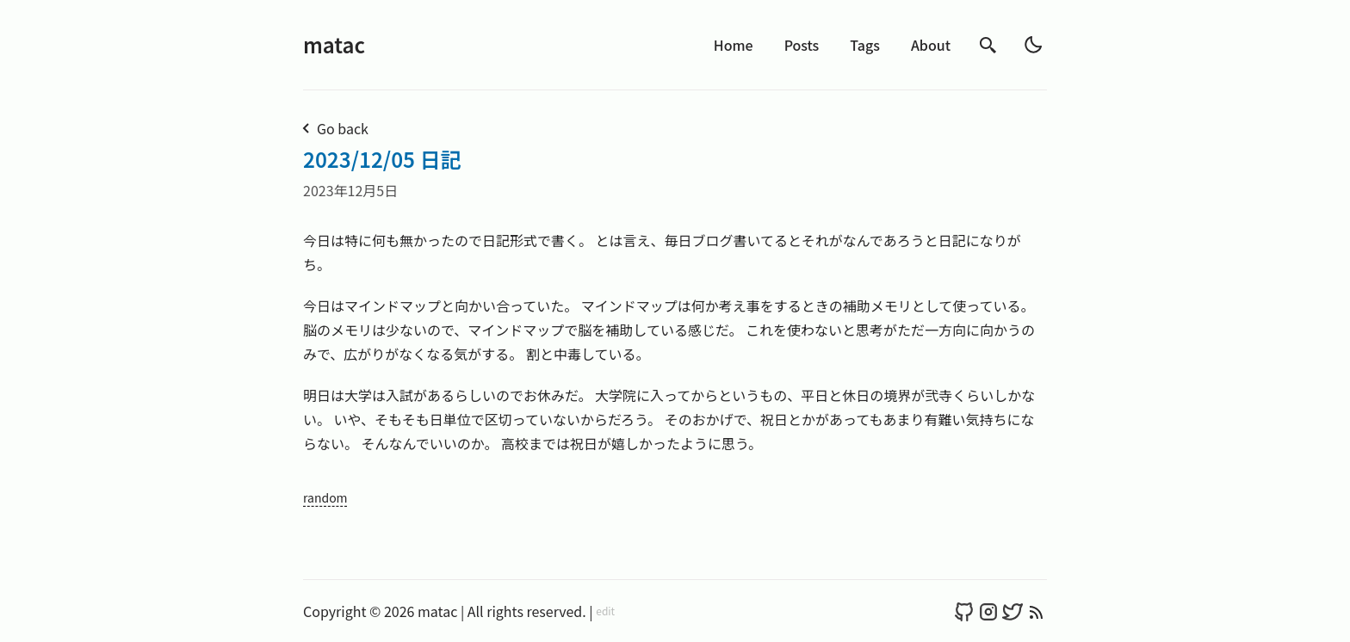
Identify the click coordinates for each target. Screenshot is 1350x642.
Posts (802, 44)
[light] (1033, 45)
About (931, 44)
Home (733, 44)
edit (605, 611)
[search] (988, 45)
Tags (865, 44)
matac (334, 44)
